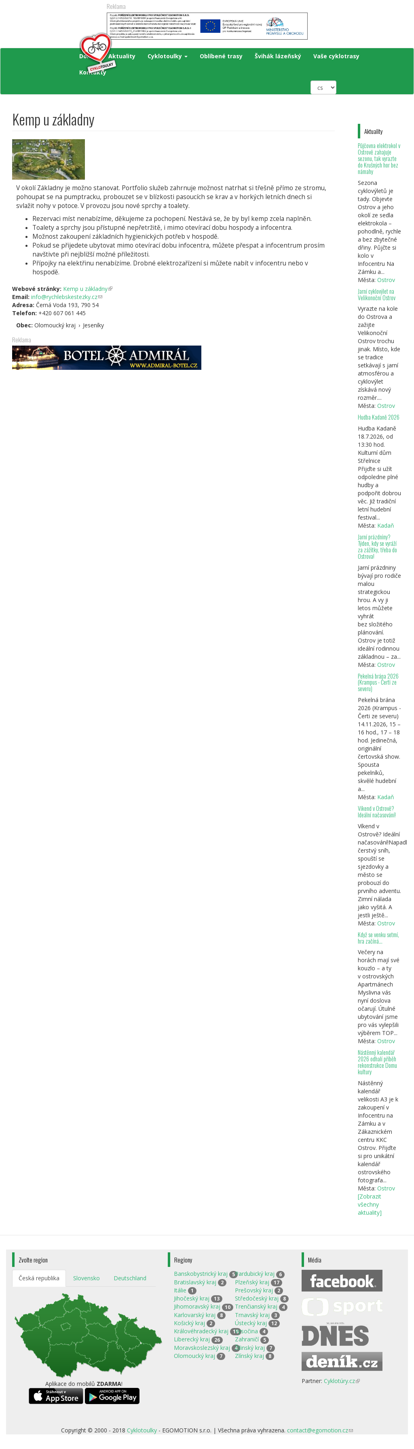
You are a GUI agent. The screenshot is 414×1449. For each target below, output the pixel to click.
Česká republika (39, 1278)
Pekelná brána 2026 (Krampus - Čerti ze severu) (378, 682)
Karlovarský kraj (194, 1315)
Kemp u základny (87, 289)
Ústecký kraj (251, 1323)
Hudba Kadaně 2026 (378, 417)
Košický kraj (189, 1323)
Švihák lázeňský (278, 56)
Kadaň (385, 525)
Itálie (180, 1290)
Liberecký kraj (192, 1339)
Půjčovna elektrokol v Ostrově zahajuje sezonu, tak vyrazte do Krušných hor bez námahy (379, 158)
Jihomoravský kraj (197, 1306)
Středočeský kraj (257, 1298)
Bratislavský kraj (195, 1282)
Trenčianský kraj (256, 1306)
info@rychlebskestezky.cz (66, 297)
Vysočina (246, 1331)
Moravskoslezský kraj (202, 1347)
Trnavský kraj (252, 1315)
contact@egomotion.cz (320, 1430)
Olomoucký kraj (194, 1356)
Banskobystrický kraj (201, 1273)
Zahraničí (247, 1339)
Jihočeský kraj (191, 1298)
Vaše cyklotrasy (336, 56)
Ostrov (386, 280)
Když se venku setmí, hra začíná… (378, 937)
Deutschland (130, 1278)
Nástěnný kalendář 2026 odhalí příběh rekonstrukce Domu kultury (377, 1062)
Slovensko (86, 1278)
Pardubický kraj (255, 1273)
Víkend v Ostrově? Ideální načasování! (377, 811)
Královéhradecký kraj (201, 1331)
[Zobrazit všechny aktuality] (370, 1204)
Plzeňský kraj (252, 1282)
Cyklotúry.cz (342, 1381)
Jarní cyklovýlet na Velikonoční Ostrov (376, 294)
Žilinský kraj (250, 1347)
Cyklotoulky (168, 56)
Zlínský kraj (249, 1356)
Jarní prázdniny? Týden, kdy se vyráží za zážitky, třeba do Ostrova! (377, 546)
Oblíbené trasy (221, 56)
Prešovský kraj (254, 1290)
